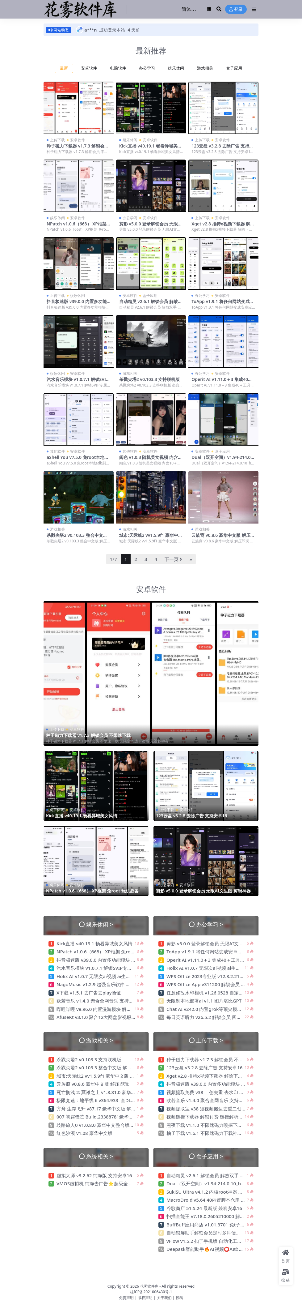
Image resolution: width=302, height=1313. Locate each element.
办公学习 (147, 68)
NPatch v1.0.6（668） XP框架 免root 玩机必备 (77, 226)
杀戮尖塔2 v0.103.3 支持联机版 (150, 379)
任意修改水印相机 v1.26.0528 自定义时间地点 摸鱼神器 (224, 993)
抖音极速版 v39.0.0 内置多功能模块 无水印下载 (77, 304)
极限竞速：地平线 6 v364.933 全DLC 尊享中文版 (107, 1100)
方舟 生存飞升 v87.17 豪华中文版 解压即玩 (101, 1109)
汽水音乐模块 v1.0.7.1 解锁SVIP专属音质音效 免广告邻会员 (78, 381)
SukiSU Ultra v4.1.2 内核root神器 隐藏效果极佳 (216, 1192)
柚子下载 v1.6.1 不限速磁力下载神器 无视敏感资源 (218, 1133)
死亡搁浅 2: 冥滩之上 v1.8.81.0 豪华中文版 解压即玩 (111, 1092)
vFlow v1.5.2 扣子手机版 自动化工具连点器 (211, 1241)
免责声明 (126, 1297)
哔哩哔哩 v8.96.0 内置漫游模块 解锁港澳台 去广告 (108, 1009)
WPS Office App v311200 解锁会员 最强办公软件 (218, 984)
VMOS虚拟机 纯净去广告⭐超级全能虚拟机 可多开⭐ (112, 1183)
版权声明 (145, 1297)
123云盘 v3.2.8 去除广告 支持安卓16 (222, 148)
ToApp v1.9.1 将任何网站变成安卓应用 (222, 304)
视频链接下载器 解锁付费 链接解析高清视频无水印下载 (223, 1117)
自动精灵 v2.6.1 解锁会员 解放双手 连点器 (150, 304)
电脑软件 (118, 68)
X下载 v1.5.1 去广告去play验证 (89, 993)
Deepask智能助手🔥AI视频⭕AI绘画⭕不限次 (214, 1249)
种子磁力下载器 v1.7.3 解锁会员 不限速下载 (78, 148)
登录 (236, 9)
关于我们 (165, 1297)
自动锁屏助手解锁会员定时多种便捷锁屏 (208, 1233)
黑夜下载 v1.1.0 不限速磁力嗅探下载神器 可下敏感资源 (223, 1125)
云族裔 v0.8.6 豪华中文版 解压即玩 (222, 537)
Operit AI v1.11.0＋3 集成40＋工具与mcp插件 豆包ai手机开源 (222, 381)
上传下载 (57, 140)
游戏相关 (205, 68)
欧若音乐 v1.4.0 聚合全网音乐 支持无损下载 (102, 1001)
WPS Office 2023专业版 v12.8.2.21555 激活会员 (216, 976)
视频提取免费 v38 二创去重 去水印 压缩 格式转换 (217, 1092)
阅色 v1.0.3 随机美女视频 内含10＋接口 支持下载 (151, 459)
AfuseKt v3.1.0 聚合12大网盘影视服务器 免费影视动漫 (113, 1017)
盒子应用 (234, 68)
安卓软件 (89, 68)
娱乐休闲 (176, 68)
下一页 (173, 559)
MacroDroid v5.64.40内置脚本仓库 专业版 (210, 1200)
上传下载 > (209, 1040)
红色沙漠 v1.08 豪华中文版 (84, 1133)
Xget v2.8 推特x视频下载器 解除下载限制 (222, 226)
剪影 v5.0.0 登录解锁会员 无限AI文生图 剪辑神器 (150, 226)
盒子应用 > (209, 1156)
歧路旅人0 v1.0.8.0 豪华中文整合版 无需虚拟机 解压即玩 (115, 1125)
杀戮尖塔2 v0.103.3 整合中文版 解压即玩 (77, 537)
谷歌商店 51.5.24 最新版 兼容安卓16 (204, 1208)
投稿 (179, 1297)
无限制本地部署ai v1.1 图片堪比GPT (203, 1001)
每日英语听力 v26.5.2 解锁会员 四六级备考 (210, 1017)
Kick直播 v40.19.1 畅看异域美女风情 (150, 148)
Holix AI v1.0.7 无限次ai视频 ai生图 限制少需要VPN (110, 976)
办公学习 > (209, 924)
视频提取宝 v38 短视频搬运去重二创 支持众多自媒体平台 (225, 1109)
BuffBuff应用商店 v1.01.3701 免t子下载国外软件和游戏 (224, 1224)
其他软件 (57, 451)
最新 (64, 68)
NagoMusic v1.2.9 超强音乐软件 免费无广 (100, 984)
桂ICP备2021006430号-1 (151, 1291)
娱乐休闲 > (99, 924)
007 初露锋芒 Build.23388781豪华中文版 (99, 1117)
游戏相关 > (99, 1040)
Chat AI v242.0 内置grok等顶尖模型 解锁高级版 (216, 1009)
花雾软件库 (149, 1286)
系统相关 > (99, 1156)
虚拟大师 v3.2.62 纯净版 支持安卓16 (94, 1175)
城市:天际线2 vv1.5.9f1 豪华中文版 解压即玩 (150, 537)
